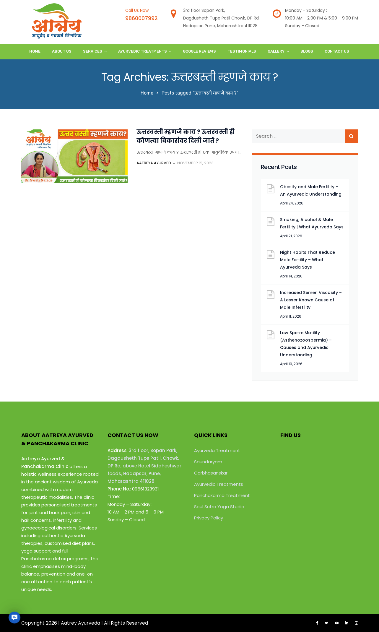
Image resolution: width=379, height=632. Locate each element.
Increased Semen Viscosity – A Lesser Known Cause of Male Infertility (311, 300)
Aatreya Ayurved (153, 163)
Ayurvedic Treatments (142, 51)
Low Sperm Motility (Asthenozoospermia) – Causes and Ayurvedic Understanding (306, 344)
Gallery (276, 51)
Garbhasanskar (210, 473)
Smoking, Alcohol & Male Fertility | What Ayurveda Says (312, 223)
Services (92, 51)
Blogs (306, 51)
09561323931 (145, 489)
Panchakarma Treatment (222, 495)
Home (34, 51)
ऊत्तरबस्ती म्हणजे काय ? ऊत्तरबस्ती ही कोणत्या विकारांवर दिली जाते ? (185, 136)
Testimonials (241, 51)
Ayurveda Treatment (217, 450)
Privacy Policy (208, 518)
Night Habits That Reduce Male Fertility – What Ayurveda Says (307, 259)
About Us (61, 51)
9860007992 (141, 18)
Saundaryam (208, 462)
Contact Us (337, 51)
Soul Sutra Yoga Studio (219, 506)
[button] (14, 617)
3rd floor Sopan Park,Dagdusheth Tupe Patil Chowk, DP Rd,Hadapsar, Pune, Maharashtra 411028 (221, 18)
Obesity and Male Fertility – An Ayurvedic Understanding (310, 190)
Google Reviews (199, 51)
